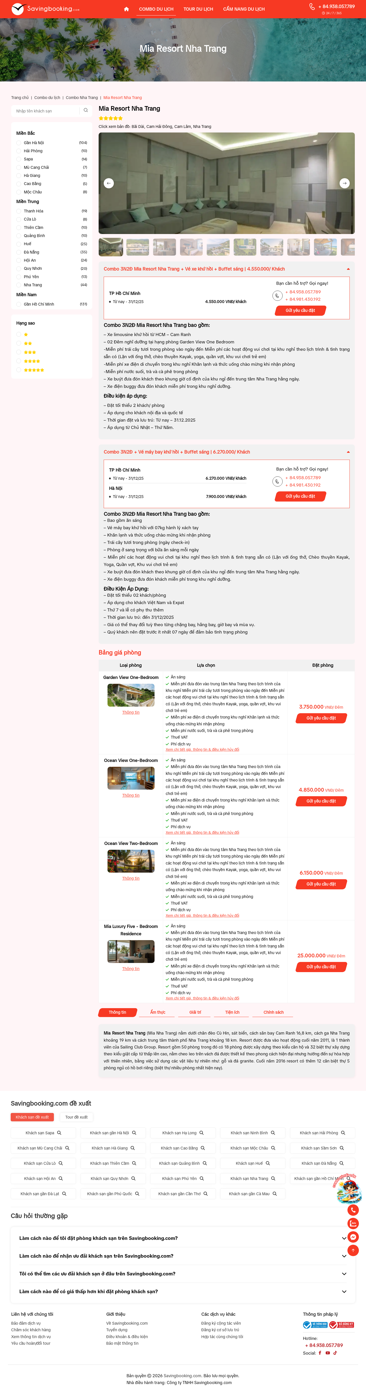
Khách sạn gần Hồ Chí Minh (322, 1180)
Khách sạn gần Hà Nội (113, 1134)
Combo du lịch (47, 97)
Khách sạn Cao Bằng (183, 1150)
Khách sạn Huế (253, 1165)
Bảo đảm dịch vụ (26, 1325)
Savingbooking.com (182, 1377)
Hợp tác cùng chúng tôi (222, 1338)
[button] (111, 248)
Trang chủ (20, 97)
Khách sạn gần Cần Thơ (183, 1195)
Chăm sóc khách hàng (31, 1331)
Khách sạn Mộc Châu (253, 1150)
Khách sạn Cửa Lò (43, 1165)
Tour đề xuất (76, 1119)
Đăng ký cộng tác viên (221, 1325)
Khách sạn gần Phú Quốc (113, 1195)
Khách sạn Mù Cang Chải (43, 1150)
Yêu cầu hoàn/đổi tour (30, 1345)
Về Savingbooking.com (127, 1325)
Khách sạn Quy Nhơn (113, 1180)
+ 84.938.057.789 (336, 6)
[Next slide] (345, 183)
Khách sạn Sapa (43, 1134)
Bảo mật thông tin (122, 1345)
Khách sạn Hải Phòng (322, 1134)
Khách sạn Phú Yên (183, 1180)
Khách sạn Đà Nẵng (323, 1165)
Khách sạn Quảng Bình (183, 1165)
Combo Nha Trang (82, 97)
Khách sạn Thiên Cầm (113, 1165)
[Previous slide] (109, 183)
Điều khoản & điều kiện (127, 1338)
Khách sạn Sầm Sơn (322, 1150)
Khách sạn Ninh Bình (253, 1134)
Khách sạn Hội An (43, 1180)
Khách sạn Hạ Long (183, 1134)
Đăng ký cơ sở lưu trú (220, 1331)
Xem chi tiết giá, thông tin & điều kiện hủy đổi (202, 751)
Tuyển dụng (116, 1331)
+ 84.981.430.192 (303, 301)
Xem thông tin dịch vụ (31, 1338)
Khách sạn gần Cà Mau (253, 1195)
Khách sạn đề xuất (32, 1119)
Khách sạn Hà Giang (113, 1150)
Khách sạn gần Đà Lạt (43, 1195)
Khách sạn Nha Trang (253, 1180)
